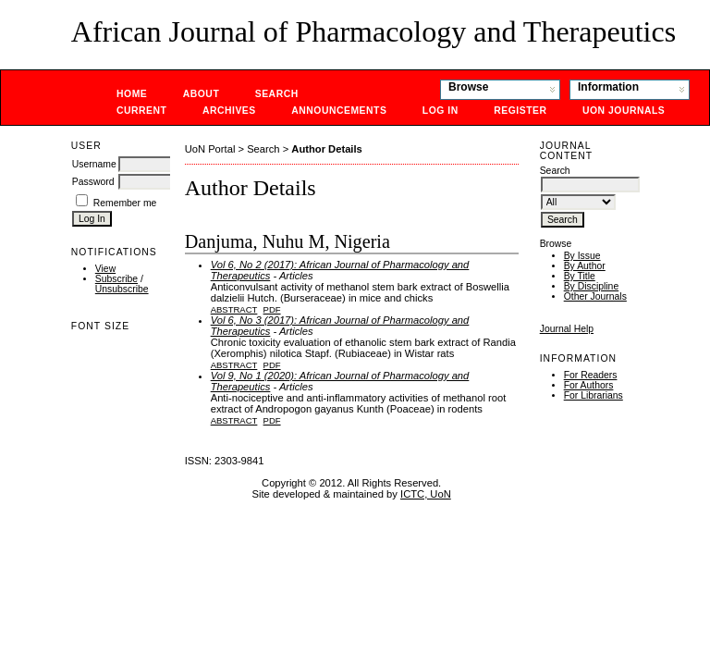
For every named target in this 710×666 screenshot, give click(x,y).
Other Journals (595, 296)
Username (94, 164)
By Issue (582, 256)
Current (141, 110)
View (105, 269)
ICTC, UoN (425, 494)
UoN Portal (210, 148)
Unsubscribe (122, 289)
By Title (579, 276)
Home (131, 94)
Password (93, 182)
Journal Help (567, 329)
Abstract (234, 309)
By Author (585, 266)
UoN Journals (623, 110)
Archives (229, 110)
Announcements (338, 110)
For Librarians (593, 395)
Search (277, 94)
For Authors (589, 385)
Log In (440, 110)
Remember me (125, 203)
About (201, 94)
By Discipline (591, 286)
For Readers (591, 375)
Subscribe (116, 279)
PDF (272, 309)
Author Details (326, 148)
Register (520, 110)
